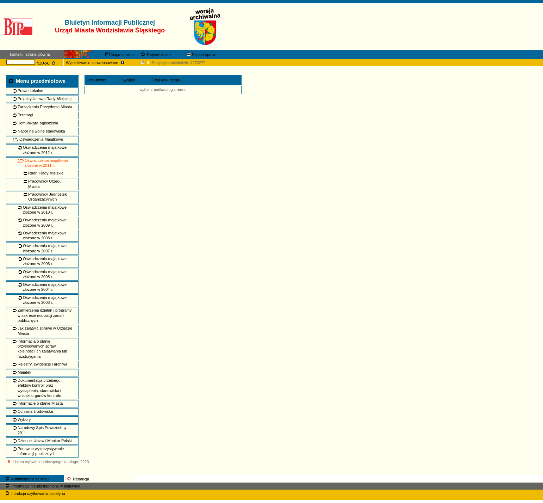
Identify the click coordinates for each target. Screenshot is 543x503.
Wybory (24, 419)
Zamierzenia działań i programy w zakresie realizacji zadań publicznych (44, 315)
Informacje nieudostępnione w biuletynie (42, 486)
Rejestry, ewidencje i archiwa (42, 364)
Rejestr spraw (201, 55)
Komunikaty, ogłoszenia (38, 123)
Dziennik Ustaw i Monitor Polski (44, 440)
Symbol (128, 80)
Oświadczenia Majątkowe (41, 139)
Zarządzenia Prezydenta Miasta (45, 107)
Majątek (24, 372)
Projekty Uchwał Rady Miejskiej (44, 99)
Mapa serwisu (120, 55)
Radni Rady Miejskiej (46, 173)
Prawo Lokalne (30, 90)
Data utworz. (96, 80)
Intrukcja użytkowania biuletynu (34, 493)
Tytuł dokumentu (166, 80)
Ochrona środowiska (35, 411)
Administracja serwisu (26, 479)
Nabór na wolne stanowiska (41, 131)
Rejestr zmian (155, 55)
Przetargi (25, 115)
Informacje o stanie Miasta (40, 403)
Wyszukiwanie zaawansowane (96, 63)
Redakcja (77, 479)
